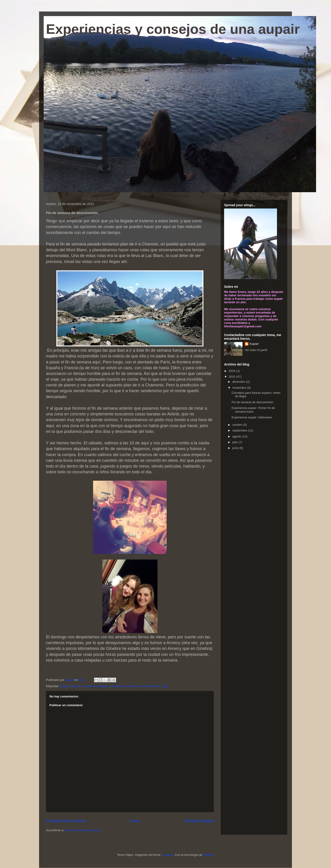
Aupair (254, 343)
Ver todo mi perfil (256, 350)
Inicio (135, 821)
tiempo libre (152, 686)
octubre (237, 424)
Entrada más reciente (66, 821)
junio (236, 448)
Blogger (208, 855)
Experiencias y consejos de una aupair (173, 29)
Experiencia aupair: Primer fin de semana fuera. (253, 409)
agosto (237, 436)
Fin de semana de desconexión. (252, 402)
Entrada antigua (199, 821)
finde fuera (135, 686)
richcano (167, 855)
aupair (75, 686)
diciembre (239, 381)
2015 (232, 376)
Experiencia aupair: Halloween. (252, 417)
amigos (65, 686)
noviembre (239, 387)
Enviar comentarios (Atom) (82, 830)
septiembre (240, 430)
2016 (232, 371)
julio (235, 442)
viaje (164, 686)
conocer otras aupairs (95, 686)
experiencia (119, 686)
